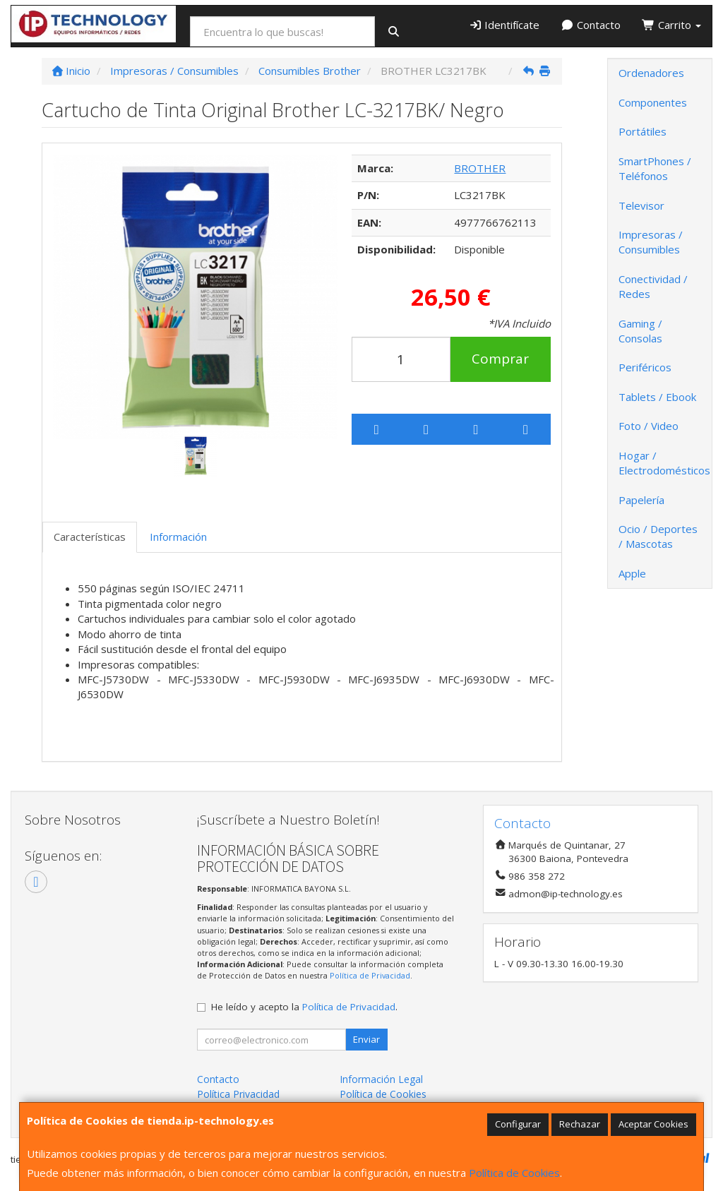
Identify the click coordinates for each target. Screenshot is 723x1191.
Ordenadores (651, 73)
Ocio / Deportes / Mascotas (658, 536)
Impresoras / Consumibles (651, 241)
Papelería (641, 500)
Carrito (671, 25)
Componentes (653, 102)
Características (90, 536)
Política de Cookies (514, 1173)
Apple (632, 573)
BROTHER (480, 168)
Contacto (591, 25)
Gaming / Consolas (640, 330)
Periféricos (645, 367)
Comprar (500, 358)
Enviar (366, 1039)
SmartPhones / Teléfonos (655, 168)
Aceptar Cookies (653, 1124)
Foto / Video (649, 426)
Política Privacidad (238, 1094)
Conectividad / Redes (653, 286)
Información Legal (381, 1079)
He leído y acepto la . (304, 1006)
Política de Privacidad (370, 975)
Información (178, 536)
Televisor (641, 205)
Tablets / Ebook (657, 397)
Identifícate (504, 25)
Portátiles (643, 131)
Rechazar (579, 1124)
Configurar (518, 1124)
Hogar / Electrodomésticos (664, 462)
